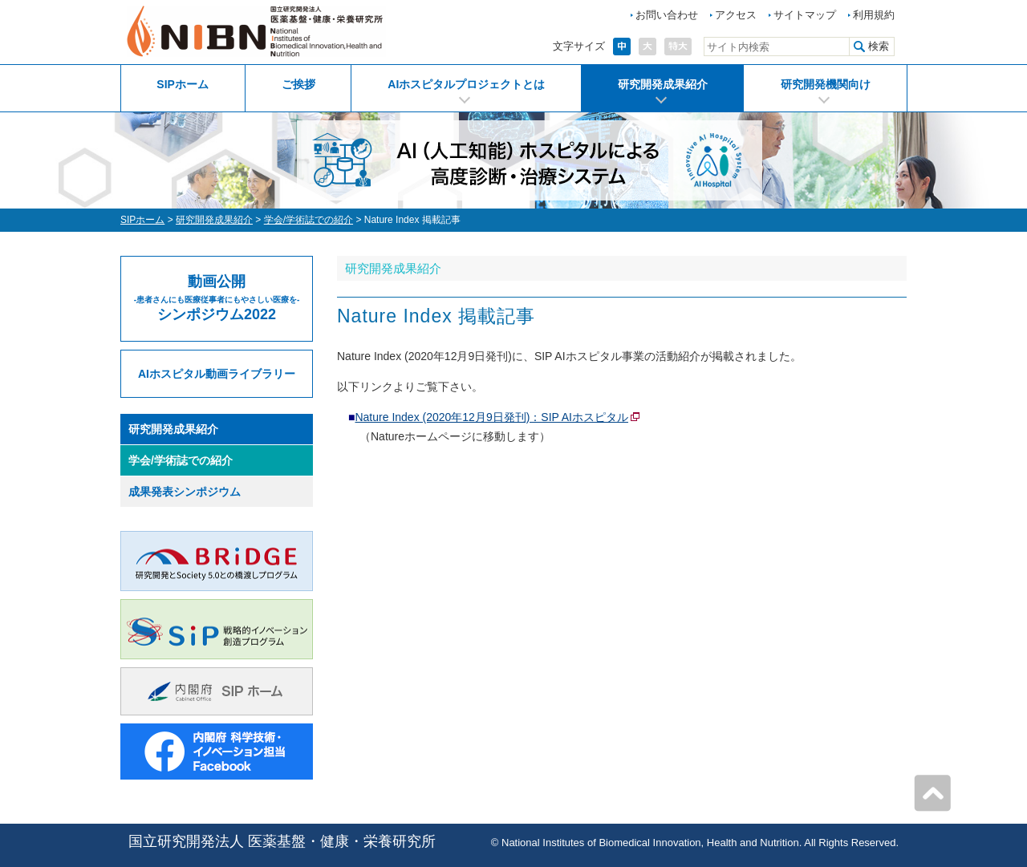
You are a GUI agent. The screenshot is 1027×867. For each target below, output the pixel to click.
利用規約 (874, 15)
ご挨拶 (298, 84)
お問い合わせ (666, 15)
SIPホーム (182, 84)
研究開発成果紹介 (663, 84)
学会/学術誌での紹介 (308, 219)
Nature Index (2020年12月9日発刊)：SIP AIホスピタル (491, 417)
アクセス (736, 15)
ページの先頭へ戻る (932, 793)
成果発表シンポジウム (184, 491)
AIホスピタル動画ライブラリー (216, 373)
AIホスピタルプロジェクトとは (466, 84)
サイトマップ (804, 15)
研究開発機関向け (826, 84)
